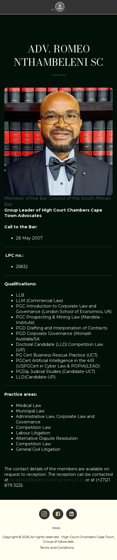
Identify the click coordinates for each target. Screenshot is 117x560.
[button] (6, 6)
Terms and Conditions (57, 548)
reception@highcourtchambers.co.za (47, 479)
